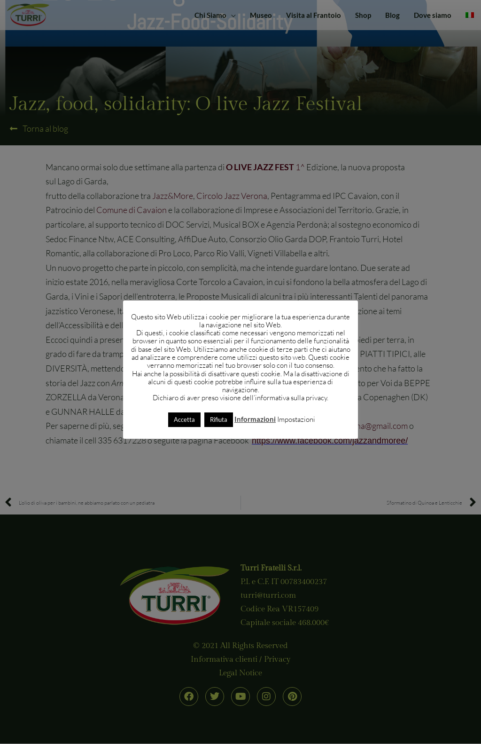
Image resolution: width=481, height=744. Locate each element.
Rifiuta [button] (218, 419)
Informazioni (255, 419)
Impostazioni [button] (296, 419)
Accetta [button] (184, 419)
